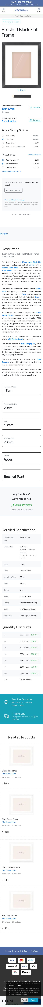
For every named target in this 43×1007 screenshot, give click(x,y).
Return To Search (11, 21)
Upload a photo (13, 190)
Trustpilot (4, 233)
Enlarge (21, 90)
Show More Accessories (11, 171)
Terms (16, 950)
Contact (34, 950)
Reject (24, 1000)
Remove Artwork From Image (15, 200)
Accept (33, 1000)
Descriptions (34, 154)
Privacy (8, 950)
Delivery (25, 950)
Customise (35, 107)
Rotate (5, 112)
